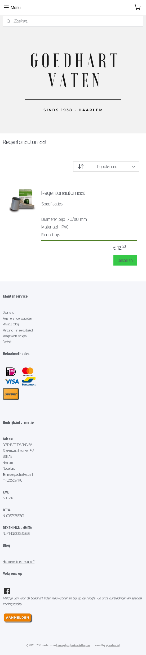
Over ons (8, 312)
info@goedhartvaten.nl (20, 474)
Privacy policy (11, 324)
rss (68, 645)
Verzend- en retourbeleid (18, 330)
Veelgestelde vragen (14, 336)
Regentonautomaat (63, 192)
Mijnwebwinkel (113, 645)
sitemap (61, 645)
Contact (7, 342)
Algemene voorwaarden (17, 318)
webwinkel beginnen (80, 645)
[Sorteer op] (106, 166)
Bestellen (125, 260)
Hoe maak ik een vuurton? (18, 561)
